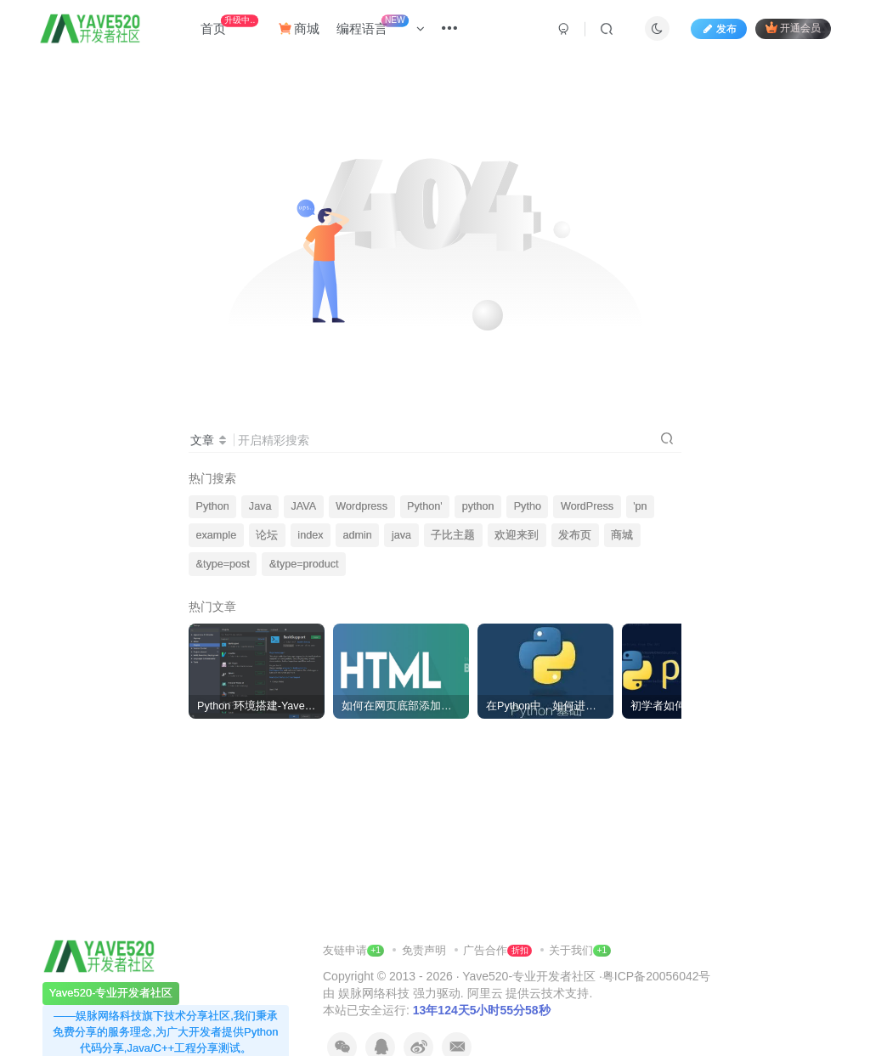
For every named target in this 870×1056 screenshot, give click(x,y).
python (478, 506)
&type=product (304, 564)
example (216, 535)
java (401, 535)
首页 (229, 25)
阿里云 (485, 993)
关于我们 (571, 950)
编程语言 (380, 25)
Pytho (527, 506)
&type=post (223, 564)
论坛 (267, 535)
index (310, 535)
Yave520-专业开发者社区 (529, 976)
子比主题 (453, 535)
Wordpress (361, 506)
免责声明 (425, 950)
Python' (425, 506)
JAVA (304, 506)
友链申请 (353, 950)
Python (212, 506)
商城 (299, 28)
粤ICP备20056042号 (656, 976)
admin (357, 535)
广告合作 (497, 950)
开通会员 (793, 27)
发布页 (574, 535)
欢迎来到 (516, 535)
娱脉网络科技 (374, 993)
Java (260, 506)
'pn (640, 506)
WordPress (587, 506)
